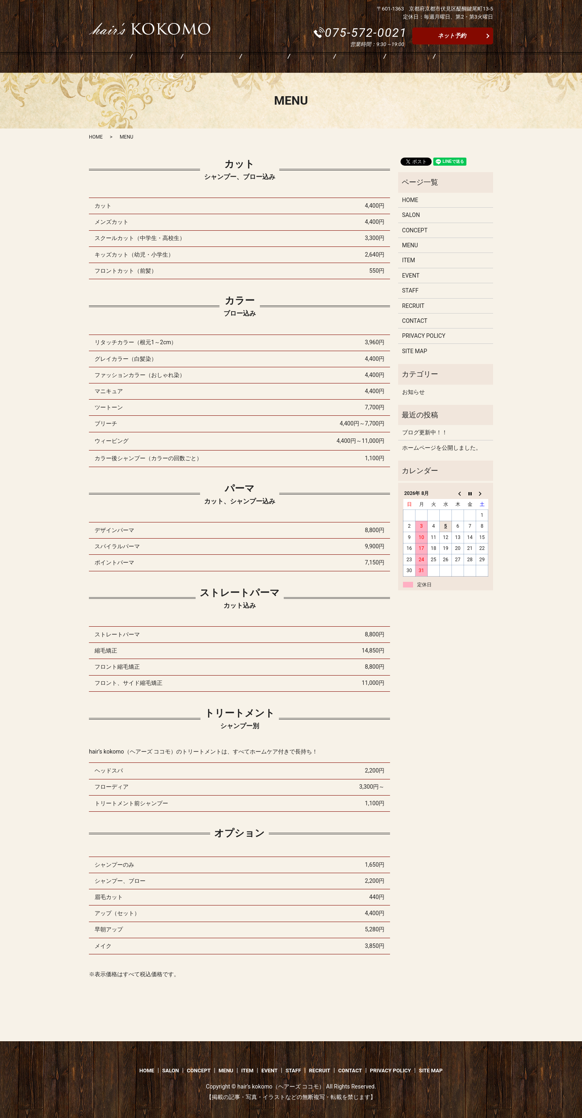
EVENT (296, 63)
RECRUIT (376, 63)
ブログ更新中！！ (424, 432)
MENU (224, 63)
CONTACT (422, 63)
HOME (100, 63)
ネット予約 (452, 35)
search (461, 63)
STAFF (335, 63)
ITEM (260, 63)
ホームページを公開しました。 (441, 447)
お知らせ (413, 392)
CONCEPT (181, 63)
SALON (138, 63)
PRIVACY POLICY (423, 336)
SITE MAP (414, 351)
